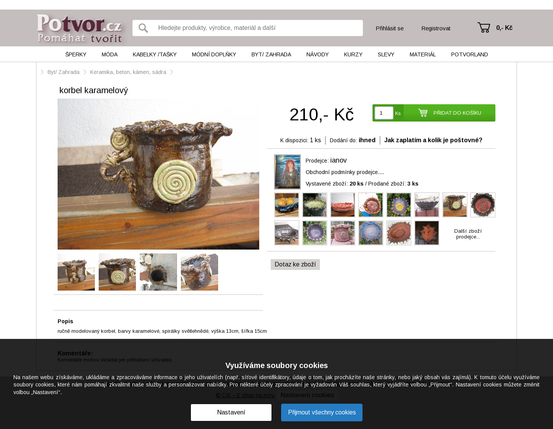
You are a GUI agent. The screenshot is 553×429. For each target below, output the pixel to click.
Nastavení (231, 412)
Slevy (386, 54)
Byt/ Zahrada (271, 54)
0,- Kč (504, 28)
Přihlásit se (390, 28)
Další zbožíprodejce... (468, 234)
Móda (110, 54)
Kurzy (353, 54)
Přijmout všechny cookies (322, 412)
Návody (317, 54)
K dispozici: (294, 140)
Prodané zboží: (393, 184)
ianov (338, 160)
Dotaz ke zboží (295, 264)
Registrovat (435, 28)
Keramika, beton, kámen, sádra (128, 72)
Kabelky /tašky (155, 54)
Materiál (423, 54)
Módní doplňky (214, 54)
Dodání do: (343, 140)
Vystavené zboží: (335, 184)
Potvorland (469, 54)
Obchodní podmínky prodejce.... (345, 172)
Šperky (75, 54)
